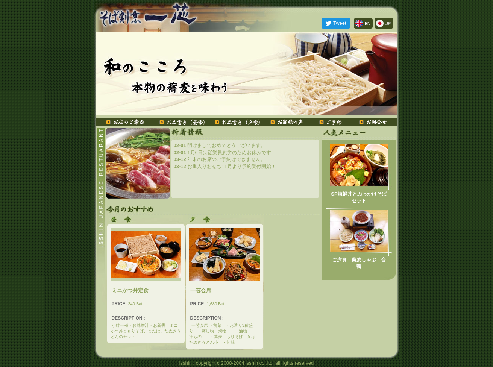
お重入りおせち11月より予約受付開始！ (225, 166)
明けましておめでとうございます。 (220, 145)
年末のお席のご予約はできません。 (220, 159)
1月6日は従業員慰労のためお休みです (222, 152)
